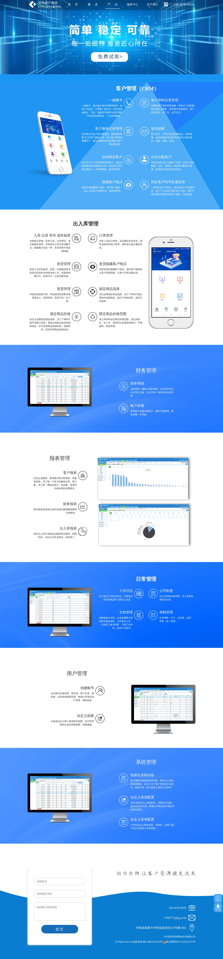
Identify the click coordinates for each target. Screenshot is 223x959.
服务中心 (132, 4)
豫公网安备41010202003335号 (179, 942)
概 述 (93, 4)
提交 (60, 929)
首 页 (73, 4)
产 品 (113, 4)
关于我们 (152, 4)
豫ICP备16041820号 (152, 942)
